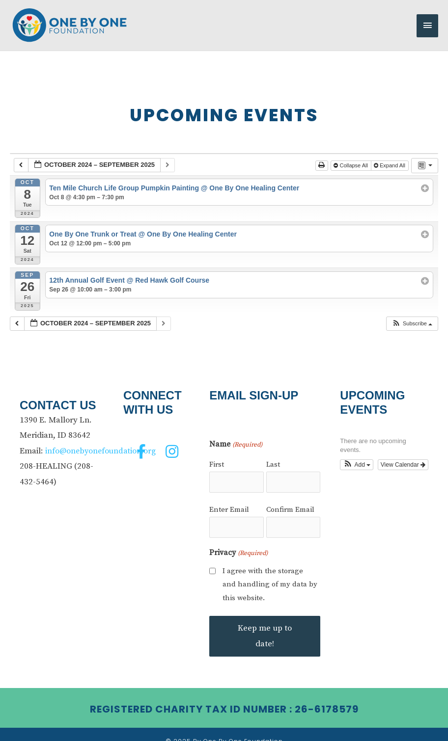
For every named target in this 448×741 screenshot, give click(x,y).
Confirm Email (290, 498)
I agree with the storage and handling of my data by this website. (270, 570)
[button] (412, 315)
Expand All (390, 157)
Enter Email (229, 498)
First (216, 456)
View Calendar (403, 456)
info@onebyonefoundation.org (102, 442)
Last (273, 456)
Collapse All (351, 157)
